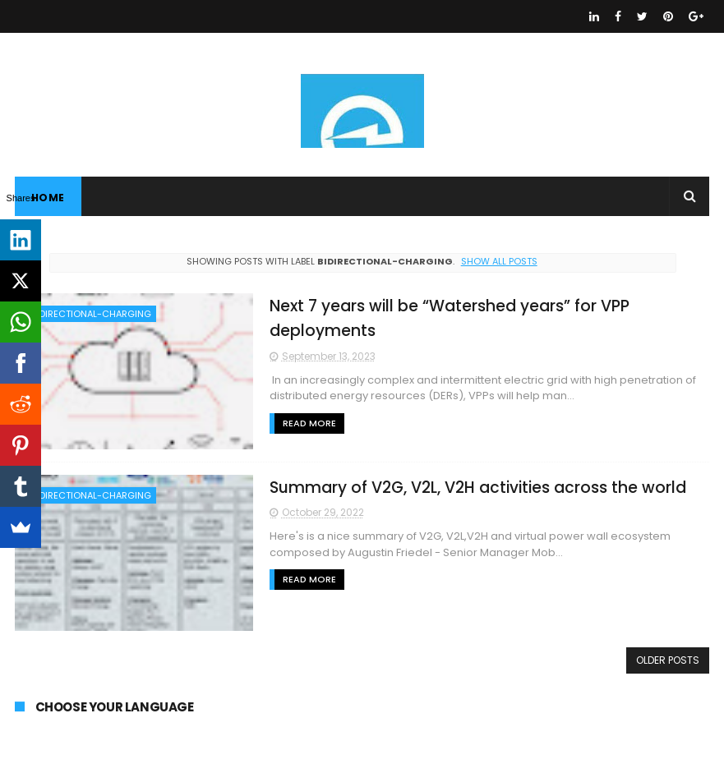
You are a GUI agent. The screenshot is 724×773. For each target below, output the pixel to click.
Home (48, 198)
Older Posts (667, 660)
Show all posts (499, 261)
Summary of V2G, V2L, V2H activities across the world (478, 487)
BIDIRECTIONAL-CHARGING (91, 313)
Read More (309, 423)
